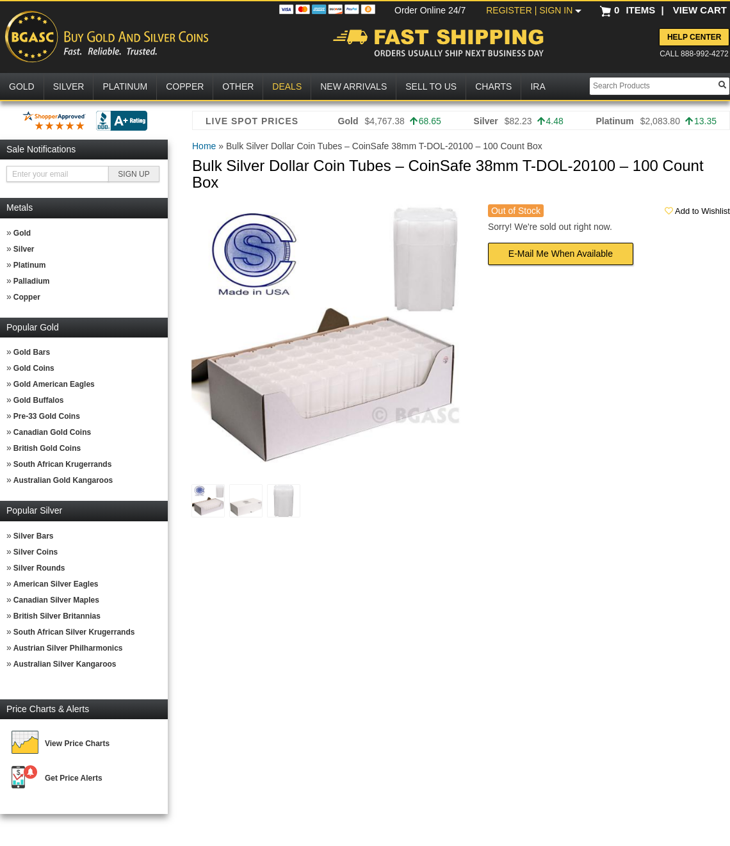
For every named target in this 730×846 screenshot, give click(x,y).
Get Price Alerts (73, 778)
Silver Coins (35, 552)
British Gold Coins (47, 448)
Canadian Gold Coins (52, 432)
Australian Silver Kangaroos (65, 664)
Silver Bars (33, 536)
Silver (24, 249)
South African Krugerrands (62, 464)
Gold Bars (31, 352)
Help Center (694, 37)
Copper (26, 297)
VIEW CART (700, 9)
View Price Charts (77, 743)
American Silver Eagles (56, 584)
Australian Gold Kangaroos (63, 480)
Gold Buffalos (38, 400)
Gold (22, 233)
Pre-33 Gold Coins (46, 416)
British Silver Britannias (57, 616)
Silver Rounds (39, 568)
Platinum (29, 265)
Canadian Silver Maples (56, 600)
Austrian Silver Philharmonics (68, 648)
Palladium (31, 281)
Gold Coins (33, 368)
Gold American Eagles (54, 384)
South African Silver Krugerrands (74, 632)
